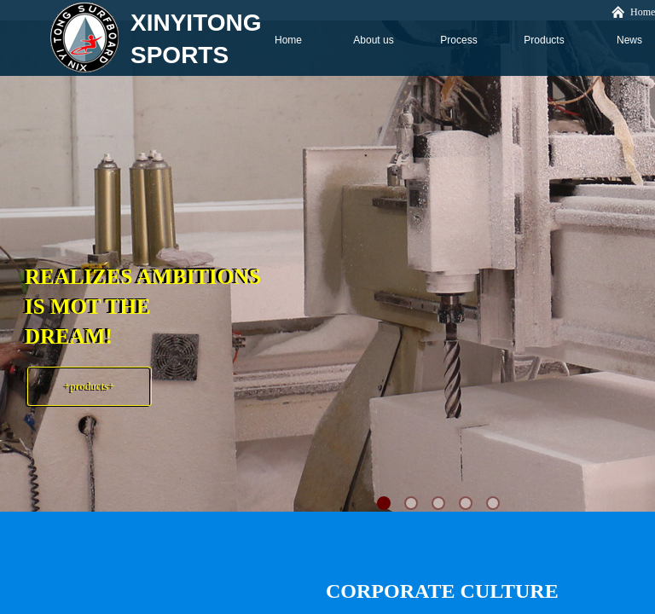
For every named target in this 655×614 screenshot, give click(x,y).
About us (373, 40)
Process (458, 40)
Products (544, 40)
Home (288, 40)
